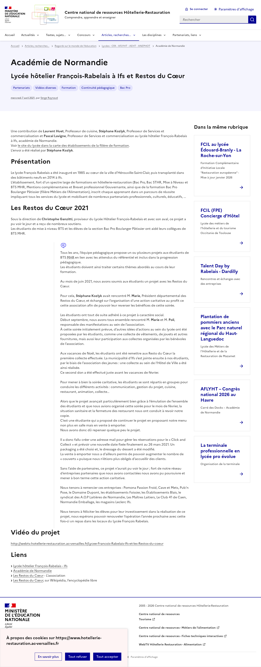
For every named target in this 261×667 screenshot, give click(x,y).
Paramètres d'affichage (236, 9)
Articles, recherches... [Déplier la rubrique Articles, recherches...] (116, 35)
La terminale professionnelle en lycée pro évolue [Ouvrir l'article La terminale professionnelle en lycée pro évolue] (220, 451)
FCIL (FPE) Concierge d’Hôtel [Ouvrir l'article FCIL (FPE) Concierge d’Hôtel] (220, 213)
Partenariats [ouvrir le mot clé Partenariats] (21, 88)
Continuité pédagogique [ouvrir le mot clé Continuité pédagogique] (98, 88)
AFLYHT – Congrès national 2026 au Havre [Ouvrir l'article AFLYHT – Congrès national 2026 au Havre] (220, 394)
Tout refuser (77, 656)
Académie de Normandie (32, 570)
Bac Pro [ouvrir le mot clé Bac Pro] (125, 88)
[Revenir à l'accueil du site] (22, 617)
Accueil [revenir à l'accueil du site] (10, 35)
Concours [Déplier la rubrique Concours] (83, 35)
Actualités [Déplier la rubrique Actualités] (28, 35)
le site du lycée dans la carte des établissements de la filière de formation (73, 145)
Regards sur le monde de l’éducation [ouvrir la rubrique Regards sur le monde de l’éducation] (75, 46)
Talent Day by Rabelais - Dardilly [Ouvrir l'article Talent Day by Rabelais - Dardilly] (219, 269)
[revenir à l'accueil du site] (117, 12)
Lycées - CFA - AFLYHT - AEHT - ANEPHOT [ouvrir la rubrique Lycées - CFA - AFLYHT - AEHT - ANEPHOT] (126, 46)
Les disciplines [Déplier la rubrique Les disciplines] (151, 35)
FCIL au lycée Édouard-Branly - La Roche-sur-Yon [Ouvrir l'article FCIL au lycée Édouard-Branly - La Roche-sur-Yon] (221, 150)
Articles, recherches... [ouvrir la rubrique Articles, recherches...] (37, 46)
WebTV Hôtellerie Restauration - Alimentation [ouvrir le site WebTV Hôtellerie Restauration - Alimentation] (170, 644)
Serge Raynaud (49, 98)
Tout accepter (107, 656)
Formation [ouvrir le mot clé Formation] (69, 88)
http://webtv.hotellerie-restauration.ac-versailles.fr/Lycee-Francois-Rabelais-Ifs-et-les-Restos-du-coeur (87, 543)
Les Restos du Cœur (28, 575)
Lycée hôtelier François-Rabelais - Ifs (40, 565)
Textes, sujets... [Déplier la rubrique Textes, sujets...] (56, 35)
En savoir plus (48, 656)
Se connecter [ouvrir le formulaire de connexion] (199, 9)
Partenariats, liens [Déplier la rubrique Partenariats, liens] (185, 35)
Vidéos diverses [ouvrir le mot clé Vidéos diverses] (45, 88)
